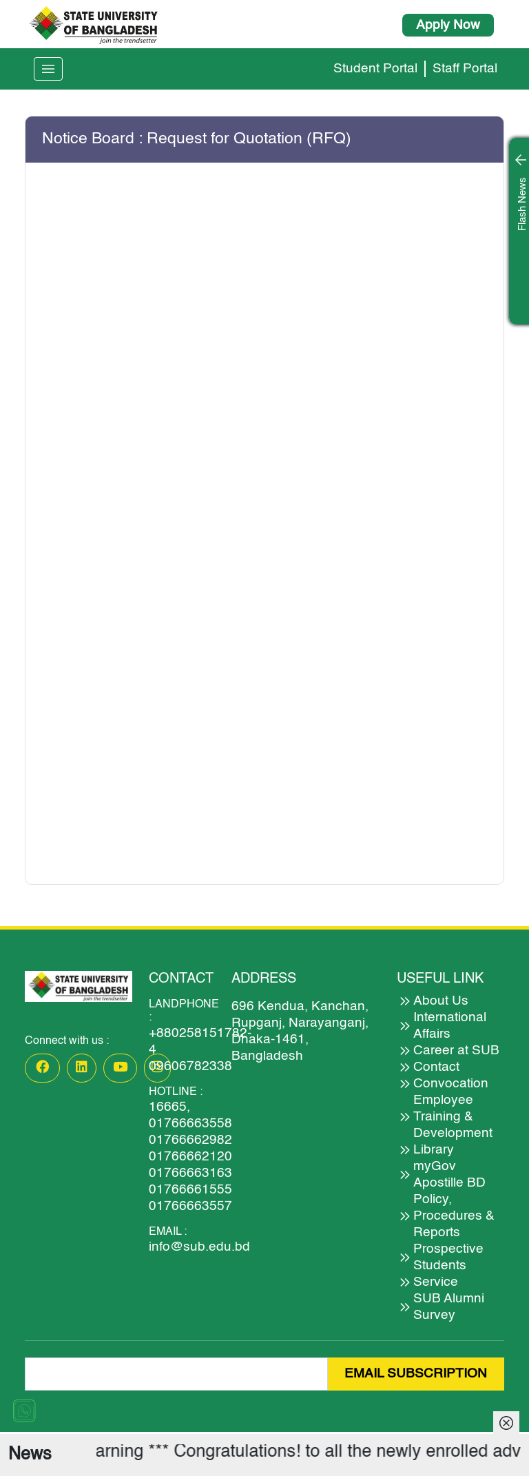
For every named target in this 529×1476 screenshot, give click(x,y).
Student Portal (375, 68)
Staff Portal (465, 68)
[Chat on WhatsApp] (24, 1410)
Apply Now (448, 25)
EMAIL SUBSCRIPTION (415, 1373)
